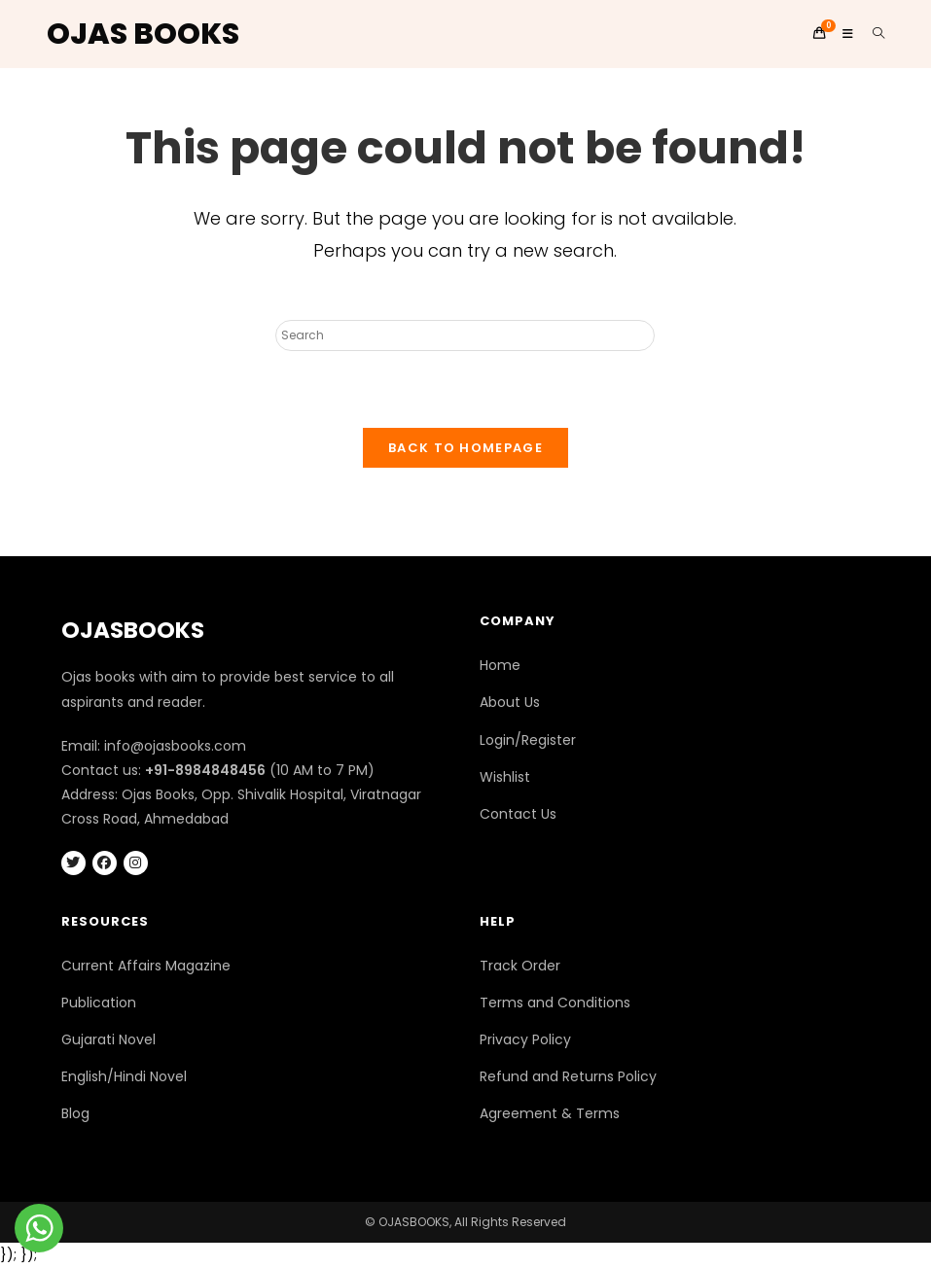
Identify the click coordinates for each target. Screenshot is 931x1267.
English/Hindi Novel (124, 1076)
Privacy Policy (525, 1039)
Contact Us (518, 814)
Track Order (520, 965)
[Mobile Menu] (842, 33)
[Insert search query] (465, 335)
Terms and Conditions (555, 1002)
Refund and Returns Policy (568, 1076)
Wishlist (505, 777)
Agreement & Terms (550, 1113)
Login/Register (528, 740)
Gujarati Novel (108, 1039)
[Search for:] (871, 33)
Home (500, 665)
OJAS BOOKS (143, 34)
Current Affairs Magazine (146, 965)
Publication (98, 1002)
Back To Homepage (465, 448)
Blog (75, 1113)
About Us (510, 702)
